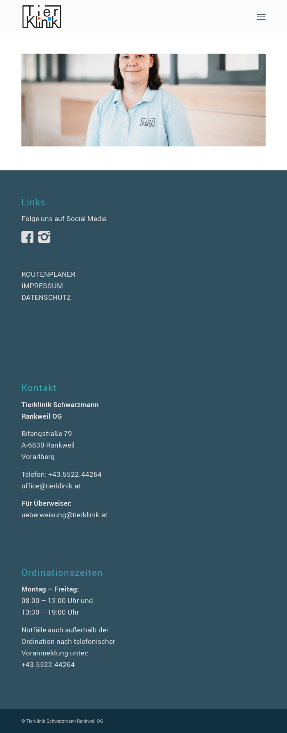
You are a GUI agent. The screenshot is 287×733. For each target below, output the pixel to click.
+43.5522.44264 (75, 474)
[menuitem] (261, 16)
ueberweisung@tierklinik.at (64, 514)
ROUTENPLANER (48, 274)
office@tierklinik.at (51, 485)
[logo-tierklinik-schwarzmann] (119, 16)
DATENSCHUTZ (46, 297)
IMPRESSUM (42, 285)
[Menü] (261, 16)
